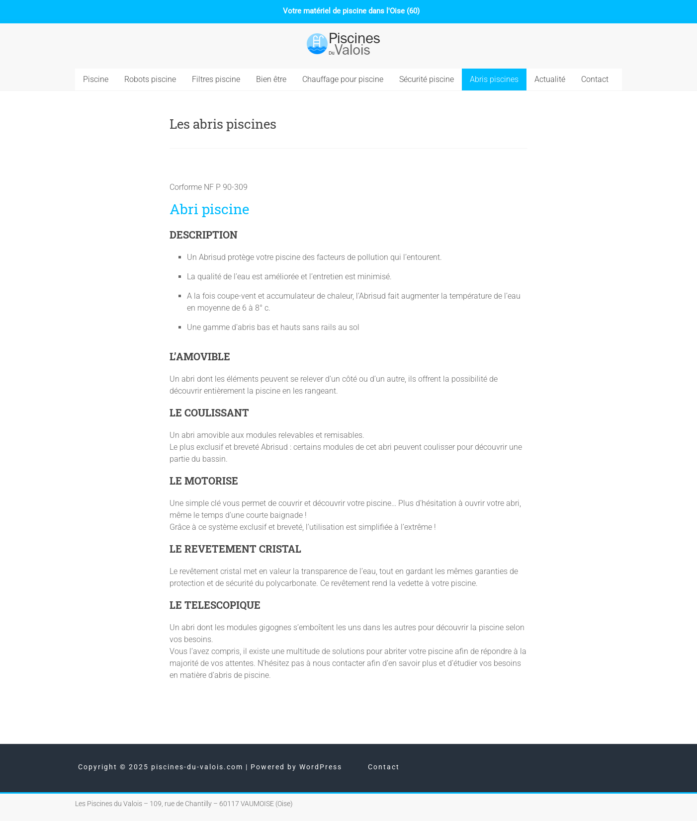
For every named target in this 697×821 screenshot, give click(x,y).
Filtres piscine (216, 79)
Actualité (549, 79)
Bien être (271, 79)
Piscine (95, 79)
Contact (595, 79)
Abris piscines (494, 79)
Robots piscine (150, 79)
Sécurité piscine (426, 79)
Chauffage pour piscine (342, 79)
